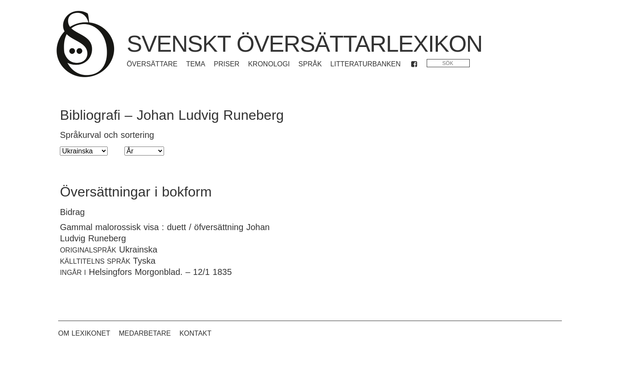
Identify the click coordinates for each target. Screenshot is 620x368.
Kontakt (195, 333)
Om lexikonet (84, 333)
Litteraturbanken (365, 64)
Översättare (152, 64)
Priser (227, 64)
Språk (310, 64)
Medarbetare (145, 333)
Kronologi (269, 64)
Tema (195, 64)
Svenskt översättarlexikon (304, 43)
